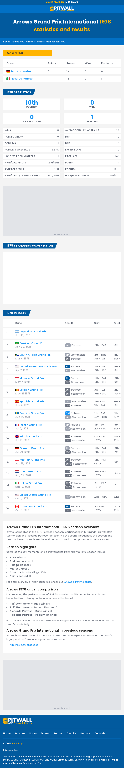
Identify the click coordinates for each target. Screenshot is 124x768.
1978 (63, 41)
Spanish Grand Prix (32, 401)
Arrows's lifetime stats (77, 581)
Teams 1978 (18, 41)
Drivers (45, 733)
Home (6, 733)
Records (85, 733)
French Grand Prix (31, 425)
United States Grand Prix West (39, 366)
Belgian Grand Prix (31, 390)
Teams (58, 733)
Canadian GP (55, 2)
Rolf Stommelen (21, 71)
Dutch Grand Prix (30, 471)
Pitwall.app (18, 743)
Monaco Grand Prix (32, 378)
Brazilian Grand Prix (32, 343)
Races (33, 733)
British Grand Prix (31, 436)
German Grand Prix (32, 448)
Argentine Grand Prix (33, 331)
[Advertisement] (63, 210)
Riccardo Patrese (21, 78)
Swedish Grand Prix (32, 413)
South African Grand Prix (35, 355)
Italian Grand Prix (31, 483)
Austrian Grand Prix (32, 460)
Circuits (71, 733)
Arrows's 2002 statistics (24, 645)
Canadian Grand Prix (33, 506)
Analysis (100, 733)
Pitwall (6, 41)
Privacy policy (10, 750)
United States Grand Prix (35, 495)
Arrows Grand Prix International (42, 41)
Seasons (20, 733)
